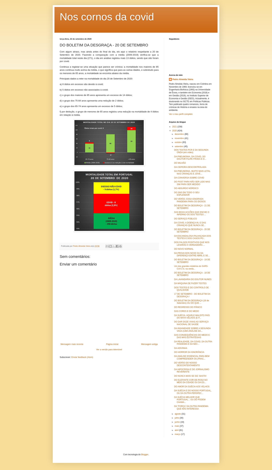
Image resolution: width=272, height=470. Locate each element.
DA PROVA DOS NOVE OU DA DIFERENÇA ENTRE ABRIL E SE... (192, 254)
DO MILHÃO (180, 163)
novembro (180, 138)
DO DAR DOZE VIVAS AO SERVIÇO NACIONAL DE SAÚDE (191, 323)
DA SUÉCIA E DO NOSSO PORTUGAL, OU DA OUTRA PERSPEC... (192, 391)
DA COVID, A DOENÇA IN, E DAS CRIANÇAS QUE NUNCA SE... (190, 224)
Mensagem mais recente (72, 344)
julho (177, 418)
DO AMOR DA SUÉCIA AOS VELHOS (191, 386)
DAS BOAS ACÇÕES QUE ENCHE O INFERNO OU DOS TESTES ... (191, 213)
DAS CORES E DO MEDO (186, 311)
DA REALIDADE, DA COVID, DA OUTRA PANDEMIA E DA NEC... (193, 342)
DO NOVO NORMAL (183, 249)
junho (177, 422)
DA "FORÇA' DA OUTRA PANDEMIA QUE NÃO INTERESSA (191, 407)
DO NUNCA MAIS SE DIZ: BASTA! (190, 376)
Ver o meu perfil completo (181, 114)
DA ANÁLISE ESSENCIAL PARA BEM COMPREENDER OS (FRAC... (191, 357)
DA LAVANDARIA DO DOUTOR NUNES (192, 279)
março (178, 434)
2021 (174, 126)
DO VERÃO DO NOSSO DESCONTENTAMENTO (187, 364)
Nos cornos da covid (107, 17)
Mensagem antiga (149, 344)
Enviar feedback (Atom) (82, 357)
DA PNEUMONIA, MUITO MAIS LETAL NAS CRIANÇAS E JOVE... (192, 172)
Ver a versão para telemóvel (109, 349)
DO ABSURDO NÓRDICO (186, 188)
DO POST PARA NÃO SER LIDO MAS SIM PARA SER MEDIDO (192, 183)
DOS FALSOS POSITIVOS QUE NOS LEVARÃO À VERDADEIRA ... (191, 243)
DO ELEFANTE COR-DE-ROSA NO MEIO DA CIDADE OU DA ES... (190, 381)
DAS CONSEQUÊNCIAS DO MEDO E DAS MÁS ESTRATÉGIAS (192, 336)
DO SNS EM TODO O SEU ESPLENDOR (186, 193)
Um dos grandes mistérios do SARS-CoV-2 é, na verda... (191, 267)
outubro (178, 142)
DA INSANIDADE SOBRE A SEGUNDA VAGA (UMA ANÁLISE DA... (192, 329)
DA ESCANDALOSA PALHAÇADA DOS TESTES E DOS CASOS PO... (192, 237)
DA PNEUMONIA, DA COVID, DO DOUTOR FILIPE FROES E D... (190, 157)
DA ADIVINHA (180, 348)
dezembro (180, 134)
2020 (174, 130)
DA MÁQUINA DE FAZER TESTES (190, 283)
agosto (178, 414)
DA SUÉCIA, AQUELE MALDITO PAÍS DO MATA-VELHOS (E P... (192, 316)
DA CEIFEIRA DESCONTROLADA (190, 167)
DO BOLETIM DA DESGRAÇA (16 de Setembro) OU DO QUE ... (191, 301)
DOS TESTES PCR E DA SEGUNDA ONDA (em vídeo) (191, 151)
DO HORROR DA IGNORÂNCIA (189, 352)
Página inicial (112, 344)
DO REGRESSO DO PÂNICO (188, 307)
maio (177, 426)
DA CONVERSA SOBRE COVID (189, 178)
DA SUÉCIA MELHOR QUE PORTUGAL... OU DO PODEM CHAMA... (190, 399)
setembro (179, 146)
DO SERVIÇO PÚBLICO (185, 219)
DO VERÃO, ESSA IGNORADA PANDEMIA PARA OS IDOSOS (190, 200)
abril (177, 430)
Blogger (144, 454)
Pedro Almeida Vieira (182, 79)
